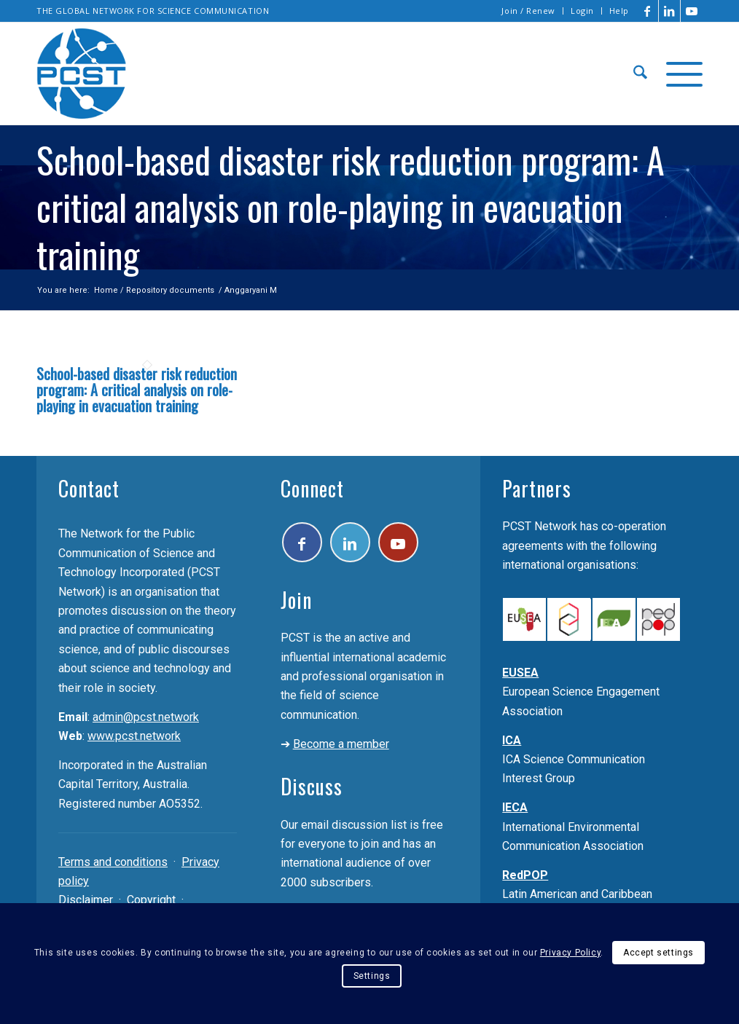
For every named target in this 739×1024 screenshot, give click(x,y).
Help (619, 10)
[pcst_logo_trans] (81, 74)
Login (582, 10)
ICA (511, 740)
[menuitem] (528, 11)
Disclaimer (85, 900)
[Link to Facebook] (647, 11)
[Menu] (680, 74)
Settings (372, 976)
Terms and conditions (113, 862)
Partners (536, 488)
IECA (515, 807)
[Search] (640, 74)
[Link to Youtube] (692, 11)
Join (296, 600)
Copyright (151, 900)
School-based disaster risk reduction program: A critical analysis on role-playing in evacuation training (136, 390)
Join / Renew (528, 10)
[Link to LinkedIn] (669, 11)
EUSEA (520, 673)
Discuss (312, 786)
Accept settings (658, 953)
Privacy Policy (570, 953)
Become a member (341, 744)
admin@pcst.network (146, 717)
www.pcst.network (134, 736)
